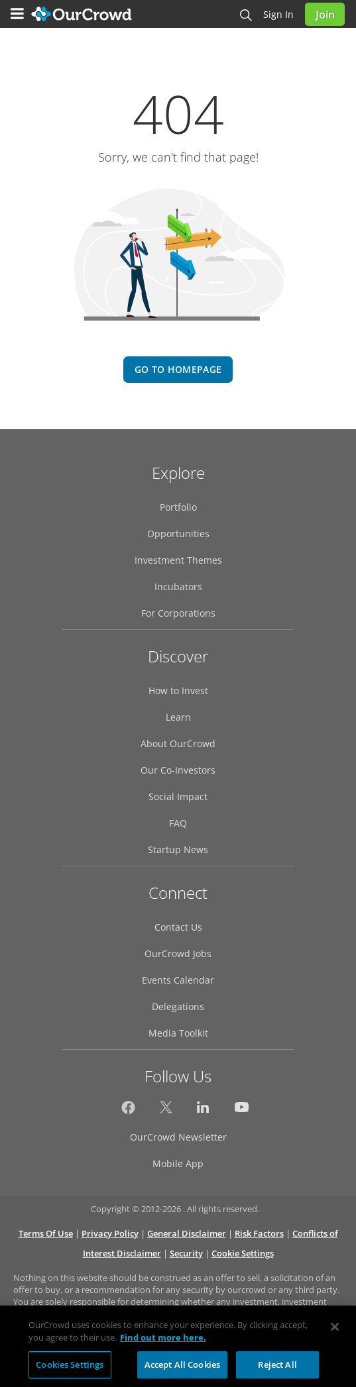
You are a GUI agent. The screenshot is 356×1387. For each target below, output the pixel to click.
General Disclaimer (186, 1233)
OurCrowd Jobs (178, 953)
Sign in (278, 14)
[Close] (334, 1331)
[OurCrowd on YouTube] (241, 1110)
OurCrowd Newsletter (178, 1137)
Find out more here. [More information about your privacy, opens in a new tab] (163, 1343)
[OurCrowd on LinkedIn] (204, 1110)
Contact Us (178, 927)
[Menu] (17, 14)
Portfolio (178, 507)
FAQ (178, 823)
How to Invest (178, 690)
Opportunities (178, 533)
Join (325, 14)
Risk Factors (259, 1233)
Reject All (277, 1370)
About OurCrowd (178, 743)
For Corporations (178, 613)
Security (186, 1253)
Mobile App (178, 1163)
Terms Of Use (46, 1233)
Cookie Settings (242, 1253)
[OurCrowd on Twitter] (166, 1110)
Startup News (178, 849)
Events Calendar (178, 980)
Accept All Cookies (182, 1370)
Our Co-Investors (178, 770)
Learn (178, 717)
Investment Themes (178, 560)
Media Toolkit (178, 1033)
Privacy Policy (110, 1233)
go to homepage (178, 369)
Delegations (178, 1006)
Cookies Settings (69, 1370)
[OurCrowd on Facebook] (128, 1110)
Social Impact (178, 796)
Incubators (178, 586)
